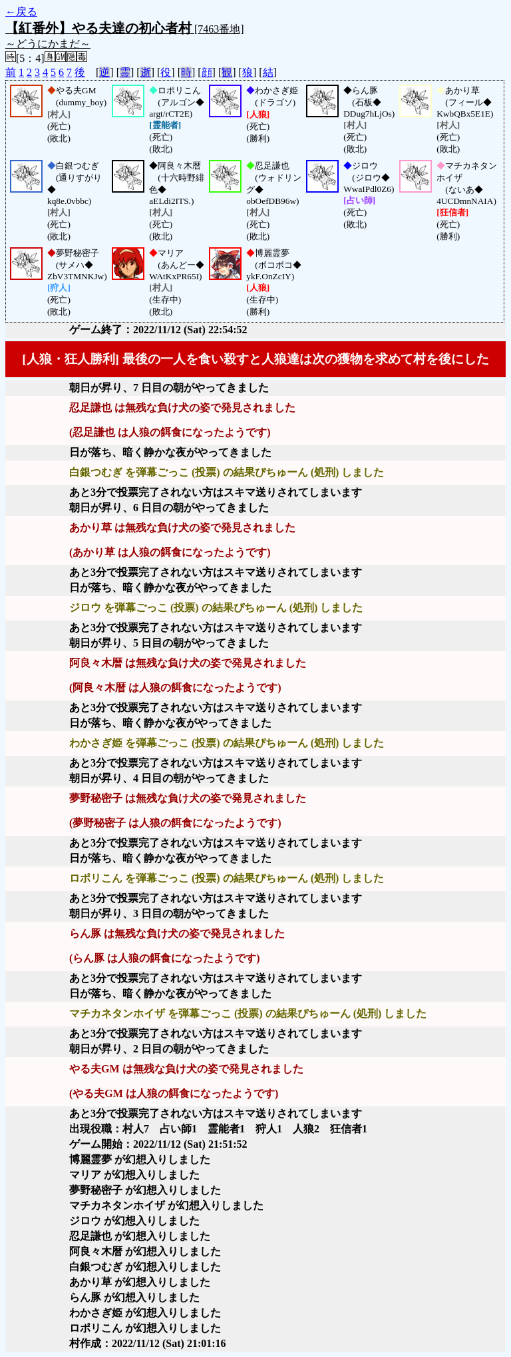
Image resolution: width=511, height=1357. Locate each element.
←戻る (21, 11)
